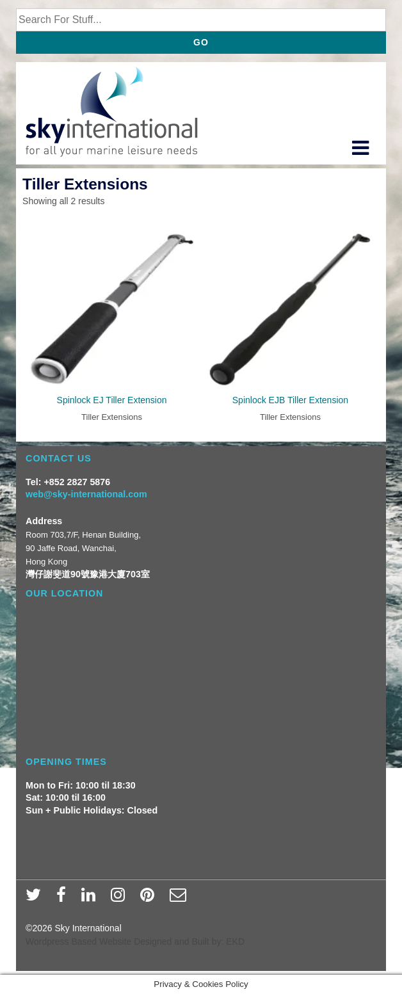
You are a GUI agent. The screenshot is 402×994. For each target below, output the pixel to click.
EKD (235, 941)
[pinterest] (150, 899)
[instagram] (121, 899)
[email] (179, 899)
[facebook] (64, 899)
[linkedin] (91, 899)
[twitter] (36, 899)
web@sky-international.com (86, 494)
